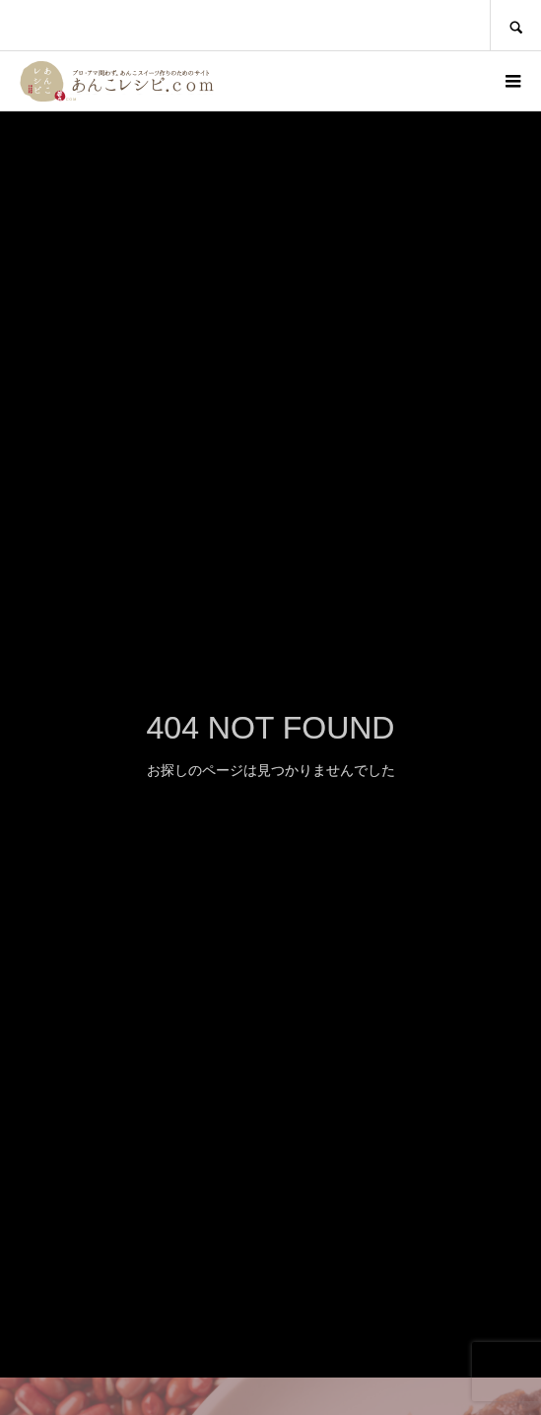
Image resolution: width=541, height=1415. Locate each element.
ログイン (458, 81)
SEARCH (515, 25)
